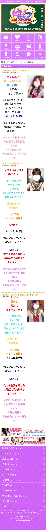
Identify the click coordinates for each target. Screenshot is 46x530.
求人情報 (9, 501)
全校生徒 (10, 453)
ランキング (10, 480)
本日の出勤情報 (14, 116)
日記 (6, 485)
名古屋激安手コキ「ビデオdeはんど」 (23, 518)
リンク (6, 506)
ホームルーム (12, 448)
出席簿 (9, 458)
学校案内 (9, 464)
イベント (8, 469)
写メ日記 (14, 250)
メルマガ (14, 495)
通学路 (8, 474)
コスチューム (11, 490)
